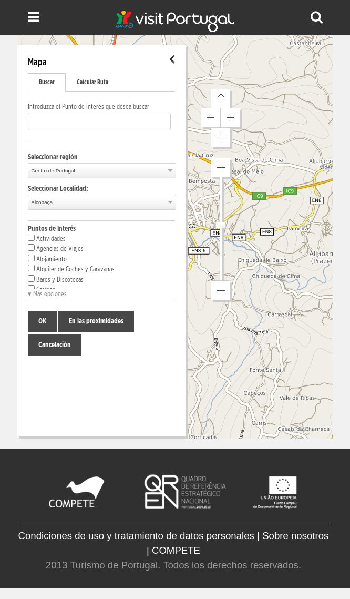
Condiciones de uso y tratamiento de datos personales (136, 535)
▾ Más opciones (47, 294)
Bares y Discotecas (56, 279)
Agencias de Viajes (56, 248)
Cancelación (54, 345)
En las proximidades (96, 321)
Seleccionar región (53, 157)
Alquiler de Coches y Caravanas (71, 269)
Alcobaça (42, 202)
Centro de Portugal (53, 171)
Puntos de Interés (52, 228)
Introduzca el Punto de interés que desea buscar (88, 107)
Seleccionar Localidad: (58, 188)
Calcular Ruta (92, 82)
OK (42, 321)
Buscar (47, 82)
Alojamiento (47, 259)
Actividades (47, 238)
